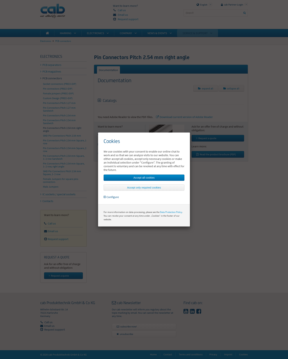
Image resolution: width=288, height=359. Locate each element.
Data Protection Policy (171, 212)
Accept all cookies (143, 177)
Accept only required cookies (144, 187)
